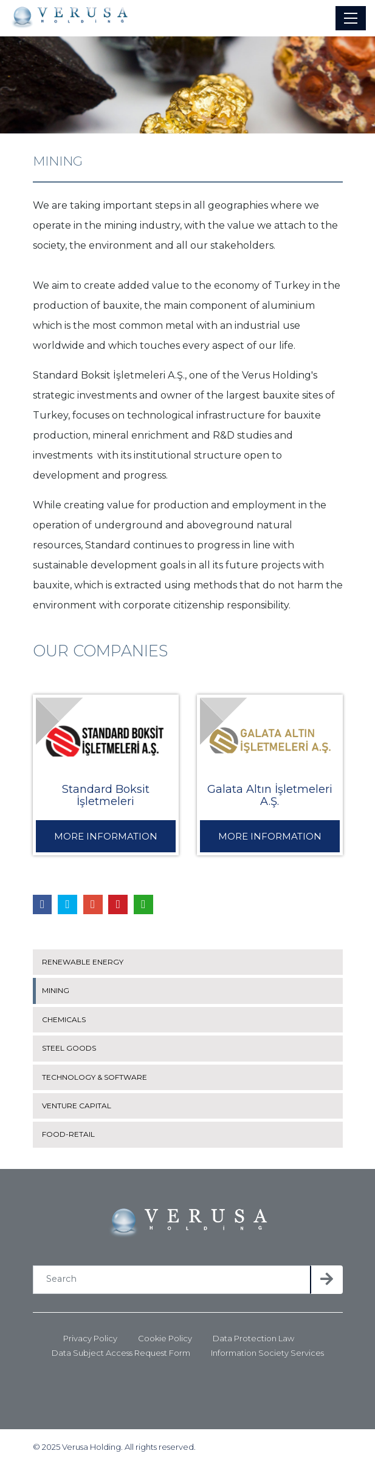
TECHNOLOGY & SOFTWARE (94, 1077)
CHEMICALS (64, 1019)
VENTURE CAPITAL (76, 1105)
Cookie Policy (165, 1338)
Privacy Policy (90, 1338)
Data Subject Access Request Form (121, 1353)
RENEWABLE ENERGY (82, 961)
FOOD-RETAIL (68, 1134)
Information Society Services (267, 1353)
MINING (55, 990)
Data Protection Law (253, 1338)
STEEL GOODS (69, 1047)
